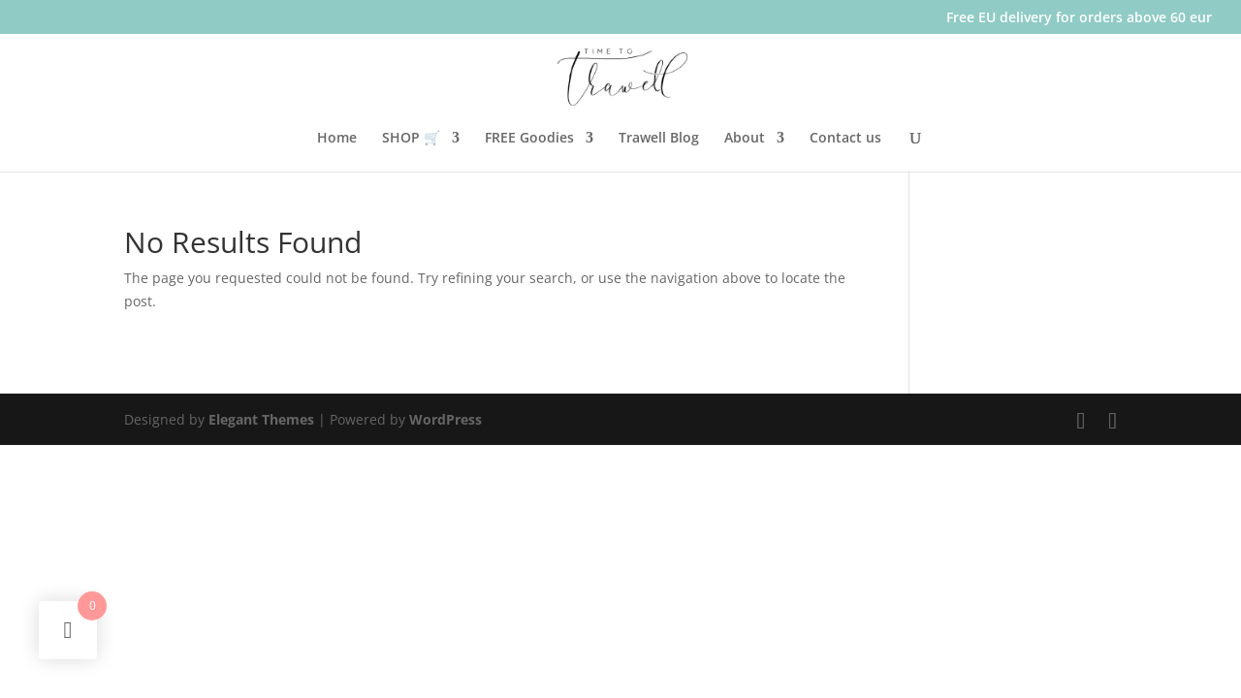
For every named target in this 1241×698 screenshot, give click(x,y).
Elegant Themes (261, 419)
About (744, 138)
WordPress (445, 419)
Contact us (845, 138)
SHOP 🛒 (411, 138)
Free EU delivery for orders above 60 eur (1079, 18)
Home (337, 138)
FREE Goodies (529, 138)
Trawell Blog (659, 138)
